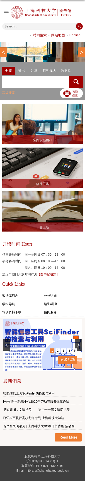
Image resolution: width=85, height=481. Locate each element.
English (74, 35)
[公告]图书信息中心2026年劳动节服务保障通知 (36, 401)
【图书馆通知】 (48, 274)
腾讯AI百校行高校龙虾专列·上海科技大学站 (33, 418)
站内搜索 (40, 35)
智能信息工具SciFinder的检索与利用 (29, 393)
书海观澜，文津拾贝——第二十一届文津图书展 (36, 410)
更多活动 (67, 360)
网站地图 (58, 35)
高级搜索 (8, 92)
